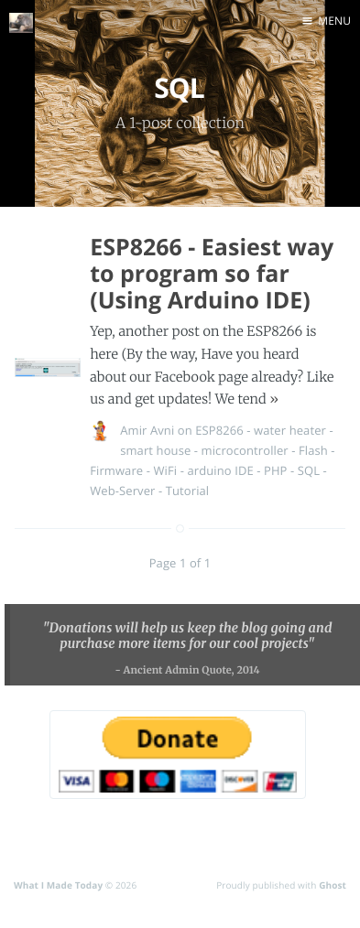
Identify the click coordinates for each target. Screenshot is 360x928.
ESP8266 (219, 430)
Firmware (116, 470)
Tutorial (188, 490)
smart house (155, 450)
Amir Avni (147, 430)
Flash (313, 450)
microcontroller (245, 450)
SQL (309, 470)
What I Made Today (58, 885)
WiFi (166, 470)
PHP (276, 470)
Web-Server (122, 490)
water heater (290, 430)
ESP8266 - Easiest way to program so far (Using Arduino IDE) (211, 274)
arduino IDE (220, 470)
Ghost (332, 885)
